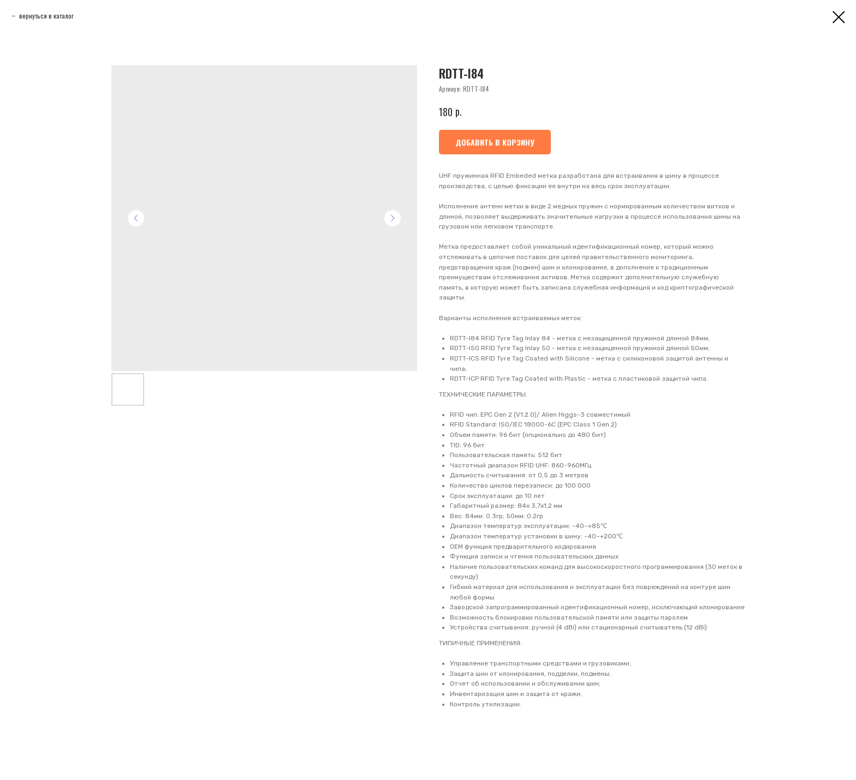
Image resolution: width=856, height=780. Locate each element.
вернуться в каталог (46, 15)
